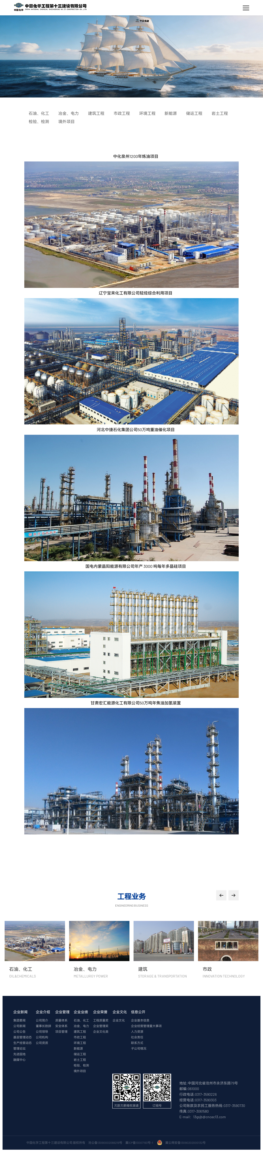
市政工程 (80, 1037)
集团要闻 (19, 1020)
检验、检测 (81, 1065)
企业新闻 (20, 1012)
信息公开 (138, 1012)
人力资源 (137, 1032)
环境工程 (80, 1043)
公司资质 (42, 1043)
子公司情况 (138, 1048)
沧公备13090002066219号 (105, 1143)
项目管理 (61, 1032)
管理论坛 (19, 1048)
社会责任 (137, 1037)
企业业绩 (81, 1012)
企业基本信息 (140, 1020)
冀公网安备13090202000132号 (186, 1143)
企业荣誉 (100, 1012)
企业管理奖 (100, 1026)
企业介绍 (43, 1012)
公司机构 (42, 1037)
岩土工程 (80, 1060)
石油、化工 (81, 1020)
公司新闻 (19, 1026)
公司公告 (19, 1032)
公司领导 (42, 1032)
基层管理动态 (22, 1037)
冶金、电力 (81, 1026)
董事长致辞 (43, 1026)
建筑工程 (80, 1032)
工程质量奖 (100, 1020)
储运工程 (80, 1054)
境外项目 (80, 1071)
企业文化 (120, 1012)
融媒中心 (19, 1060)
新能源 (78, 1048)
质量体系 (61, 1020)
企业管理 (62, 1012)
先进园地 (19, 1054)
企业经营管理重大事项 (146, 1026)
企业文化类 (100, 1032)
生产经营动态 (22, 1043)
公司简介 (42, 1020)
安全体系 (61, 1026)
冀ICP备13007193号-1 (139, 1143)
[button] (221, 895)
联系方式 (137, 1043)
